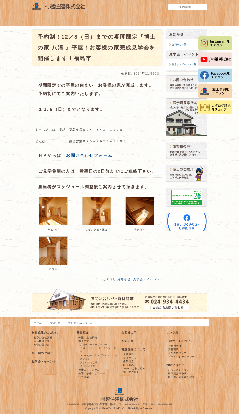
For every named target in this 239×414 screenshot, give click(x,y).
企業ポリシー (131, 357)
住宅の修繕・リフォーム (93, 373)
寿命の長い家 (42, 344)
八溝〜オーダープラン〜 (94, 344)
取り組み (128, 365)
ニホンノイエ (87, 366)
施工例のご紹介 (105, 20)
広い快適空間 (42, 341)
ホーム (38, 322)
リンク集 (172, 332)
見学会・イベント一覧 (184, 64)
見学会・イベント (134, 20)
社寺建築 (83, 377)
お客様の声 (164, 20)
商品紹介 (75, 20)
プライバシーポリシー (181, 356)
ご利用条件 (174, 346)
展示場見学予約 (177, 373)
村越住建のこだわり (45, 20)
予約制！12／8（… (80, 322)
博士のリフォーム (89, 369)
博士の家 (83, 341)
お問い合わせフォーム (89, 155)
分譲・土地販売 (87, 337)
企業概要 (128, 354)
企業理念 (128, 361)
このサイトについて (180, 340)
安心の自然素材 (43, 337)
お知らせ (124, 279)
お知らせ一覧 (179, 44)
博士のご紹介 (131, 372)
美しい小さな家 (89, 362)
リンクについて (177, 353)
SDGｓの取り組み (134, 368)
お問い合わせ (175, 365)
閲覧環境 (173, 349)
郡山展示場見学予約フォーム (185, 377)
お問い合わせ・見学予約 (194, 20)
